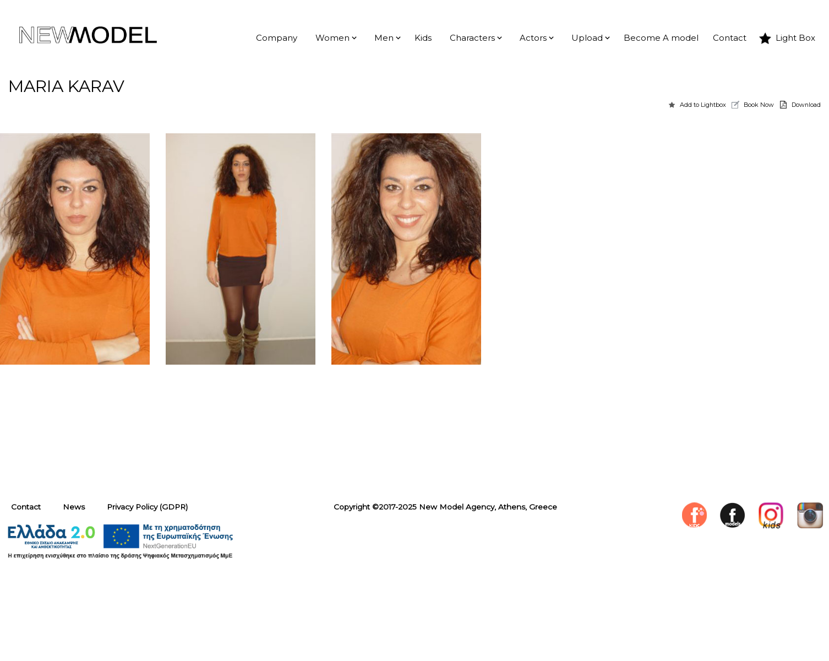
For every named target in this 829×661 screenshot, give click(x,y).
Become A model (661, 38)
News (74, 506)
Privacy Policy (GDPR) (147, 506)
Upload (587, 38)
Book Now (759, 105)
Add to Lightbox (703, 105)
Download (806, 105)
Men (384, 38)
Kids (423, 38)
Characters (472, 38)
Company (276, 38)
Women (332, 38)
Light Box (795, 38)
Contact (729, 38)
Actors (533, 38)
